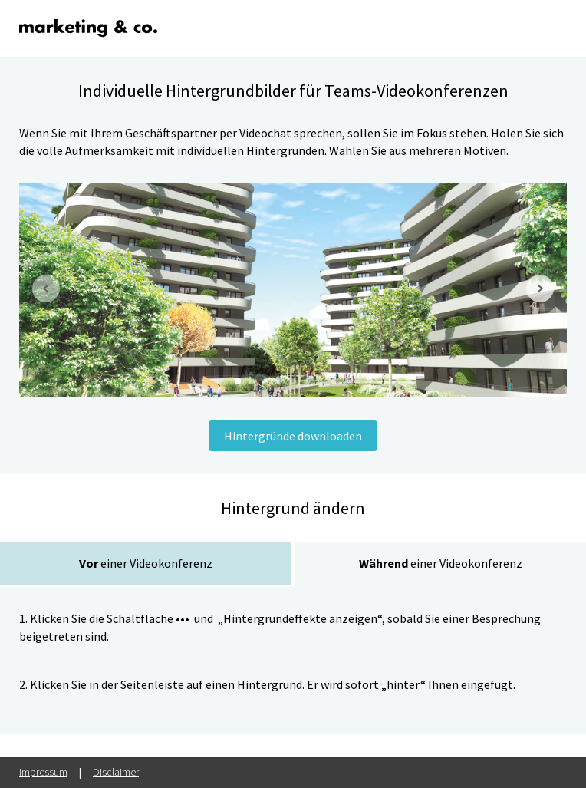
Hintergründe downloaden (293, 435)
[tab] (145, 564)
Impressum (43, 772)
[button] (50, 290)
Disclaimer (116, 772)
